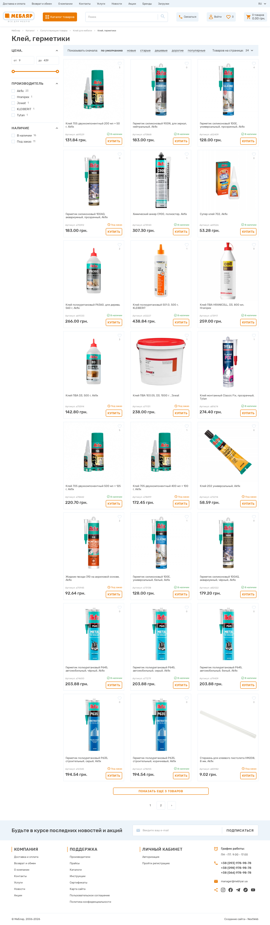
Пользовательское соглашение (90, 895)
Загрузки (163, 3)
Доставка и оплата (14, 3)
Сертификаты (78, 882)
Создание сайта (234, 919)
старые (145, 50)
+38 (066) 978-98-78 (236, 872)
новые (131, 50)
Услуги (101, 3)
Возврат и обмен (42, 3)
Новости (117, 3)
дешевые (161, 50)
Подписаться (240, 830)
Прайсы (75, 863)
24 (247, 50)
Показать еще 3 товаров (161, 791)
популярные (196, 50)
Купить (114, 141)
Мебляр (16, 30)
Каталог (30, 30)
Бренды (147, 3)
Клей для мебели (82, 30)
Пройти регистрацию (156, 863)
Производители (80, 857)
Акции (132, 3)
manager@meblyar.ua (234, 881)
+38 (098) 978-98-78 (236, 868)
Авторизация (150, 857)
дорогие (178, 50)
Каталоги (76, 869)
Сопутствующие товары (53, 30)
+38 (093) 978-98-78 (236, 863)
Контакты (85, 3)
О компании (65, 3)
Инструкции (77, 876)
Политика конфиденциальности (90, 901)
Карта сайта (77, 889)
